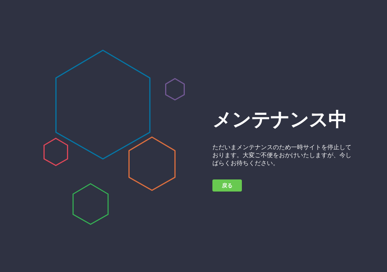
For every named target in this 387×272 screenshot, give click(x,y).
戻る (227, 185)
